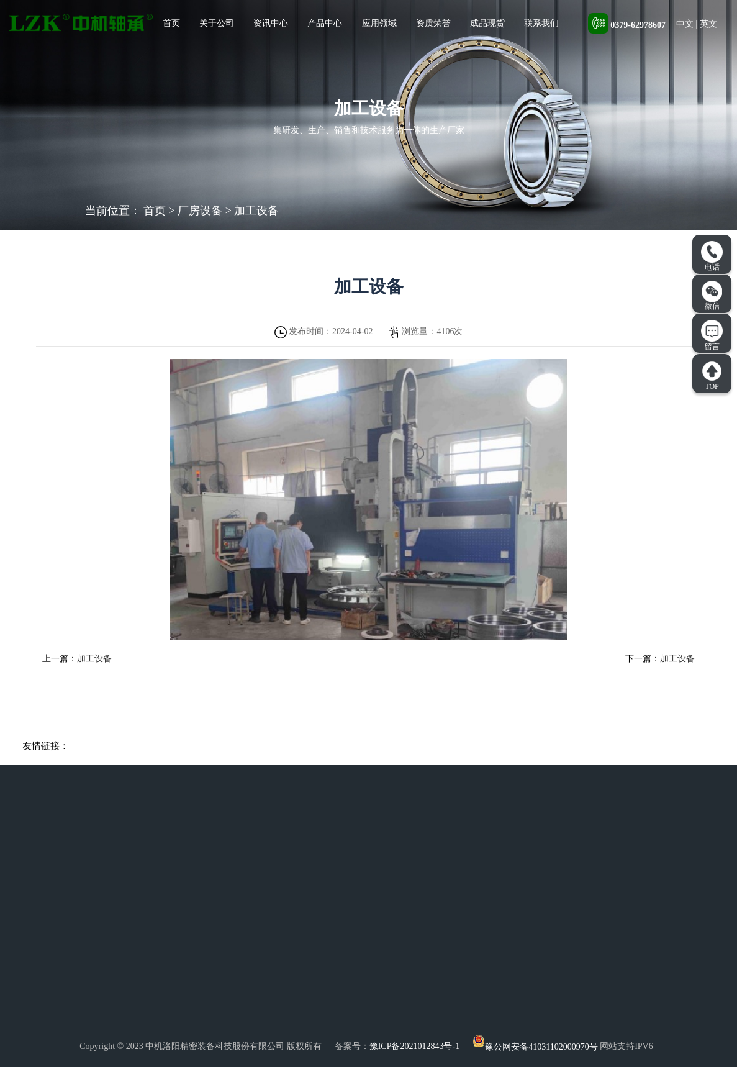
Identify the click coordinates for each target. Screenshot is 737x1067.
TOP (712, 375)
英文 (708, 24)
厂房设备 (200, 210)
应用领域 (379, 23)
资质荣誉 (433, 23)
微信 (712, 296)
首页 (171, 23)
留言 (712, 335)
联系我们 (541, 23)
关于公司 (216, 23)
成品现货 (487, 23)
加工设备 (256, 210)
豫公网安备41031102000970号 (534, 1046)
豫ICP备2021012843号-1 (414, 1046)
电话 (712, 256)
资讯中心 (270, 23)
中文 (685, 24)
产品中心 (324, 23)
